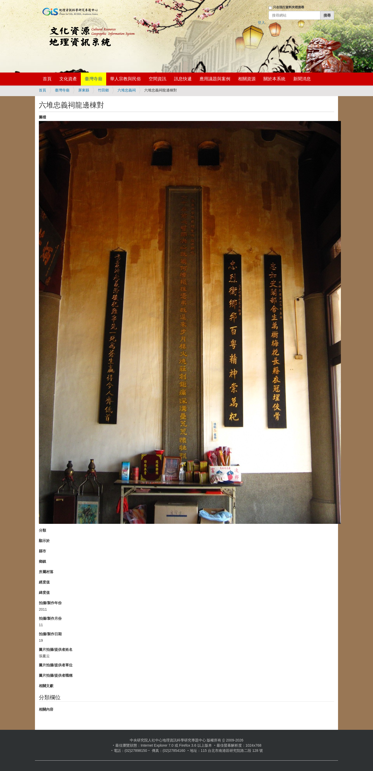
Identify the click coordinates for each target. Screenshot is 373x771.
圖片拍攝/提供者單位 (56, 665)
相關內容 (46, 709)
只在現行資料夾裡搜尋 (288, 7)
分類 (42, 530)
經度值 (44, 582)
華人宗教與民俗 (125, 78)
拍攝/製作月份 (50, 618)
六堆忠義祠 (127, 90)
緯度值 (44, 592)
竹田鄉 (103, 90)
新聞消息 (302, 78)
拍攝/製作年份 (50, 603)
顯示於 (44, 541)
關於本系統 (274, 78)
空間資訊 (157, 78)
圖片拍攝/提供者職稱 (56, 675)
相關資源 (247, 78)
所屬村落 (46, 572)
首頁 (47, 78)
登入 (261, 22)
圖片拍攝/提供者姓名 (56, 649)
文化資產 (68, 78)
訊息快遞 (183, 78)
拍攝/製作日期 (50, 634)
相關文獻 (46, 686)
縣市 (42, 551)
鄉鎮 (42, 561)
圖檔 (42, 117)
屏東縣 (83, 90)
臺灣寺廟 (93, 78)
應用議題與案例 (214, 78)
